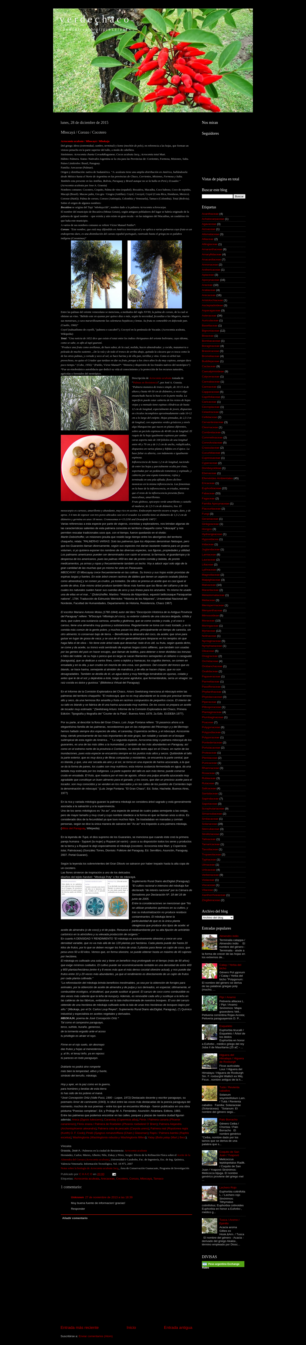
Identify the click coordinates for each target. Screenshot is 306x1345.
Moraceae (208, 620)
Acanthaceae (210, 213)
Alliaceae (208, 239)
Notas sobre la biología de (89, 1168)
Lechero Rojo (227, 1187)
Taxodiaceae (210, 849)
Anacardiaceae (211, 259)
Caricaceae (209, 401)
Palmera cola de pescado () (123, 1128)
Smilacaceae (210, 818)
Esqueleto (225, 1026)
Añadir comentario (75, 1218)
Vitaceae (207, 889)
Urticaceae (209, 869)
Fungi (205, 513)
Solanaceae (209, 823)
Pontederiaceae (212, 742)
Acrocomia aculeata (86, 1178)
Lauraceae (208, 559)
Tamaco (158, 1178)
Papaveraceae (211, 676)
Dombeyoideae (211, 468)
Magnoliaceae (211, 574)
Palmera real (158, 1128)
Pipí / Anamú (227, 997)
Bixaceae (208, 335)
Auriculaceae (210, 320)
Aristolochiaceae (212, 300)
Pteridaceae (209, 757)
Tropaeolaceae (211, 854)
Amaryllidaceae (211, 254)
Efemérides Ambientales (217, 478)
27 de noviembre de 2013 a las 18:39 (109, 1197)
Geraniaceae (210, 518)
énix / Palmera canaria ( (155, 1119)
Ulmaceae (208, 864)
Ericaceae (208, 483)
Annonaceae (210, 264)
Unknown (77, 1197)
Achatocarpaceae (213, 218)
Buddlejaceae (210, 361)
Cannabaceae (211, 381)
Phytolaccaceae (212, 696)
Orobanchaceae (212, 666)
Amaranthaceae (212, 249)
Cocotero (122, 1178)
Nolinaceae (209, 635)
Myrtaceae (208, 630)
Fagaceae (208, 498)
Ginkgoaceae (210, 524)
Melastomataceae (213, 595)
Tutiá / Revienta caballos (229, 1089)
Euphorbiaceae (211, 488)
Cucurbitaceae (211, 452)
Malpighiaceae (211, 579)
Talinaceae (209, 839)
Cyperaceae (209, 463)
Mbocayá (146, 1178)
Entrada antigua (178, 1327)
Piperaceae (209, 702)
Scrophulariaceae (213, 808)
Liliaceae (207, 564)
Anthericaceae (211, 269)
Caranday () (121, 1119)
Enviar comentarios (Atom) (96, 1336)
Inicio (131, 1327)
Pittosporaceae (211, 707)
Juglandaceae (211, 549)
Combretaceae (211, 432)
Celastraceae (210, 412)
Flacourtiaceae (211, 508)
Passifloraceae (211, 686)
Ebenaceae (209, 473)
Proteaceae (209, 752)
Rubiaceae (209, 778)
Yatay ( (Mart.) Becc (167, 1137)
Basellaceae (210, 325)
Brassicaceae (210, 351)
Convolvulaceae (212, 442)
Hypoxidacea (210, 539)
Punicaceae (209, 762)
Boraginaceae (211, 346)
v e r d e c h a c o (94, 19)
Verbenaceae (210, 874)
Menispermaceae (213, 605)
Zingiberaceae (211, 900)
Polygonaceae (211, 727)
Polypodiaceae (211, 732)
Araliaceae (208, 290)
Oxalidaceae (210, 671)
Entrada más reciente (80, 1327)
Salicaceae (209, 788)
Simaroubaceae (212, 813)
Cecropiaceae (211, 406)
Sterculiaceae (210, 829)
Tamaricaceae (211, 844)
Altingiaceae (210, 244)
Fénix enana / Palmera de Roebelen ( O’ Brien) (117, 1124)
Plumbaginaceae (212, 717)
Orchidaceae (210, 661)
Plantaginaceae (212, 712)
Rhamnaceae (210, 768)
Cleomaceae (210, 427)
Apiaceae (208, 274)
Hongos (207, 529)
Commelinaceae (212, 437)
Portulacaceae (211, 747)
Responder (78, 1208)
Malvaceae (209, 584)
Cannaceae (209, 386)
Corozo (134, 1178)
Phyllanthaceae (211, 691)
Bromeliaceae (211, 356)
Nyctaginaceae (211, 641)
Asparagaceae (211, 310)
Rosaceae (208, 773)
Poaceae (207, 722)
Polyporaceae (211, 737)
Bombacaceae (211, 340)
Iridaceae (208, 544)
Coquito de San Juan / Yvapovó (229, 1153)
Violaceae (208, 880)
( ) (97, 1159)
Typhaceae (209, 859)
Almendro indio (228, 936)
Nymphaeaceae (212, 645)
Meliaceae (208, 600)
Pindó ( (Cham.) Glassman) (117, 1132)
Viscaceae (208, 885)
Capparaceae (210, 391)
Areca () (87, 1119)
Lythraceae (209, 569)
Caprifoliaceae (211, 396)
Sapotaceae (209, 803)
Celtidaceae (209, 417)
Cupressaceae (211, 457)
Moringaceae (210, 625)
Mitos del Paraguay (73, 828)
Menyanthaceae (212, 610)
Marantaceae (210, 590)
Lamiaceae (209, 554)
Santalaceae (210, 793)
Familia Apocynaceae (215, 503)
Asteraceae (209, 315)
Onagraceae (210, 656)
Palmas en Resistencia (145, 382)
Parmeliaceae (211, 681)
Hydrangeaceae (212, 534)
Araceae (207, 285)
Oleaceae (208, 651)
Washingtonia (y (109, 1137)
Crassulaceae (211, 447)
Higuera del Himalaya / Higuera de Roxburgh (231, 1058)
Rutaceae (208, 783)
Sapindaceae (210, 798)
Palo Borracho (228, 1119)
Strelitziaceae (210, 834)
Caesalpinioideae (213, 371)
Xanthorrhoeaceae (213, 895)
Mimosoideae (210, 615)
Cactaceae (209, 366)
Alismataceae (210, 234)
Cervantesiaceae (212, 422)
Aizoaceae (208, 229)
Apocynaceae (210, 279)
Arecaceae (108, 1178)
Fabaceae (208, 493)
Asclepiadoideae (212, 305)
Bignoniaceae (210, 330)
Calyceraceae (211, 376)
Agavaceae (209, 224)
